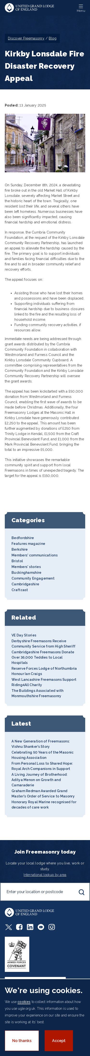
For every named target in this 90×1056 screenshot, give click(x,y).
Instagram (51, 927)
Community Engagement (33, 578)
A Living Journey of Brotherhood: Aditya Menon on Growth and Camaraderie (40, 780)
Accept (59, 1040)
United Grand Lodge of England (29, 8)
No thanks (21, 1040)
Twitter (8, 927)
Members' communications (35, 555)
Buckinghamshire (27, 573)
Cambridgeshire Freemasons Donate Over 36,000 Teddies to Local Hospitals (43, 657)
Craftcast (20, 590)
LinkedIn (30, 927)
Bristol (17, 561)
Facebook (19, 927)
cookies (24, 1002)
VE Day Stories (24, 635)
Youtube (41, 927)
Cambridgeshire (25, 584)
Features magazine (28, 544)
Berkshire (20, 549)
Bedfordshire (23, 538)
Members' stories (26, 567)
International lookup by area (45, 875)
